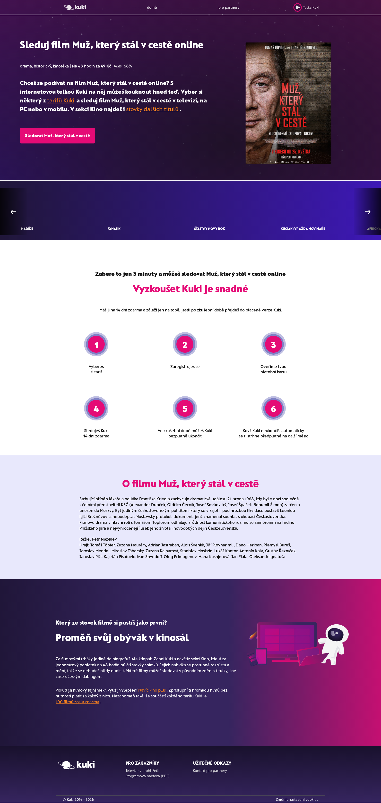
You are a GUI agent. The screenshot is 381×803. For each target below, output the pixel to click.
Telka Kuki (306, 7)
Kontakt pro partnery (210, 770)
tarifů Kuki (60, 100)
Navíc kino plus (152, 689)
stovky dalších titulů (152, 108)
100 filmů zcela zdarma (77, 701)
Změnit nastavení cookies (297, 799)
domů (152, 7)
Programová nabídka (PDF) (148, 776)
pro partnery (229, 7)
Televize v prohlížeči (142, 770)
